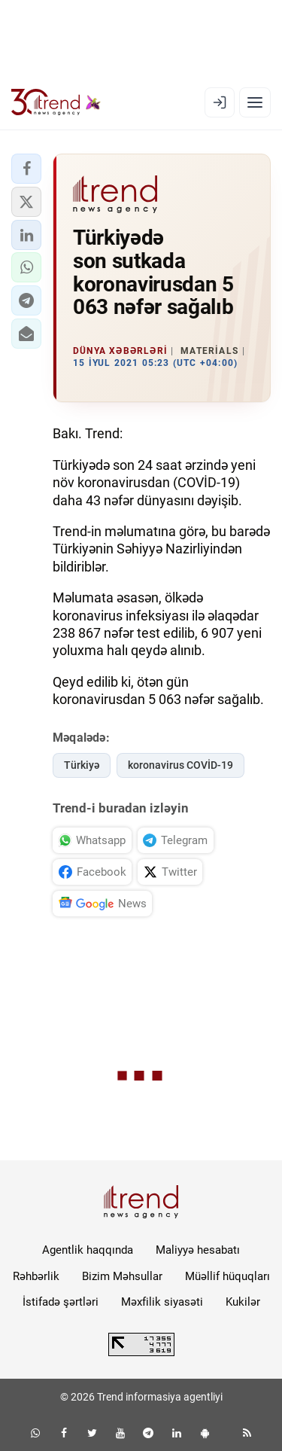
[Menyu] (255, 102)
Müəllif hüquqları (227, 1276)
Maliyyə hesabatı (198, 1250)
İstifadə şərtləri (61, 1302)
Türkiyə (81, 765)
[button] (26, 168)
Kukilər (243, 1302)
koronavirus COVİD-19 (180, 765)
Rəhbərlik (36, 1276)
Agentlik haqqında (87, 1250)
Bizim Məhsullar (122, 1276)
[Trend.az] (56, 102)
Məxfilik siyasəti (162, 1302)
